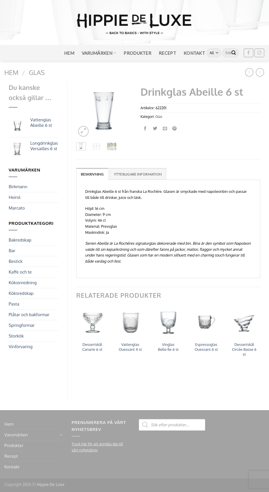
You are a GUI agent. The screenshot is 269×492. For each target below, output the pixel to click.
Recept (167, 53)
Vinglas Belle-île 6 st (168, 347)
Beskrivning (92, 174)
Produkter (137, 53)
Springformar (22, 325)
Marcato (17, 208)
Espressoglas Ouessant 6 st (206, 347)
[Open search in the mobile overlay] (172, 425)
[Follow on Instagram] (259, 52)
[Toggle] (61, 434)
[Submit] (233, 53)
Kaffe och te (20, 272)
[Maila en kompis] (164, 128)
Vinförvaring (21, 346)
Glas (37, 72)
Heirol (14, 197)
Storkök (16, 336)
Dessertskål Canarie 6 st (92, 347)
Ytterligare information (138, 174)
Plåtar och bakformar (29, 314)
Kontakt (194, 53)
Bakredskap (20, 240)
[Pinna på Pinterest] (174, 128)
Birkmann (18, 186)
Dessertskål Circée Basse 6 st (244, 349)
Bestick (16, 261)
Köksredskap (21, 293)
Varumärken (99, 53)
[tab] (92, 174)
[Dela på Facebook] (145, 128)
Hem (69, 53)
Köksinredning (23, 282)
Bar (12, 250)
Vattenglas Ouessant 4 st (130, 347)
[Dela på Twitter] (155, 128)
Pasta (14, 304)
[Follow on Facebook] (248, 52)
